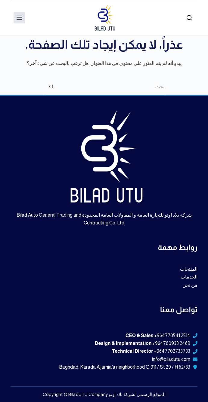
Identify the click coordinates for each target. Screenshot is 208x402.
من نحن (189, 285)
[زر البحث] (51, 86)
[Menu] (19, 17)
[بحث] (189, 17)
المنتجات (188, 269)
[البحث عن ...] (111, 86)
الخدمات (189, 276)
